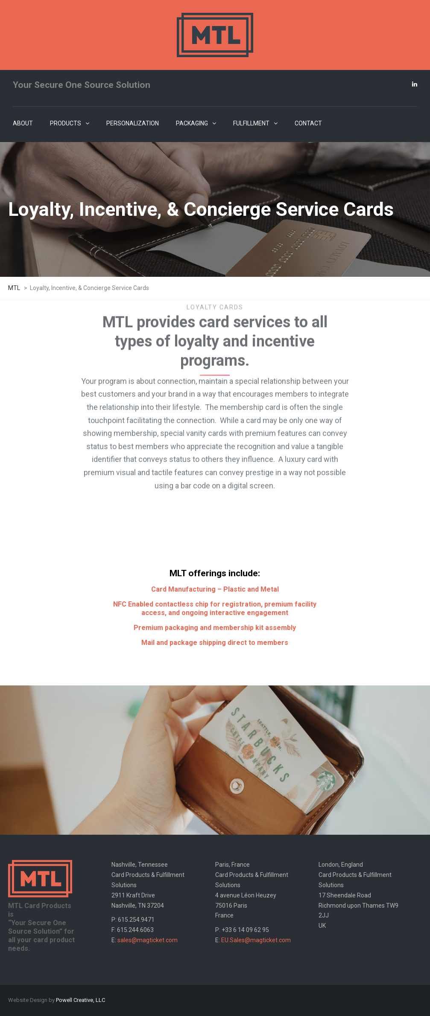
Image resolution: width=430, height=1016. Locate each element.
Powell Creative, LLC (80, 1000)
